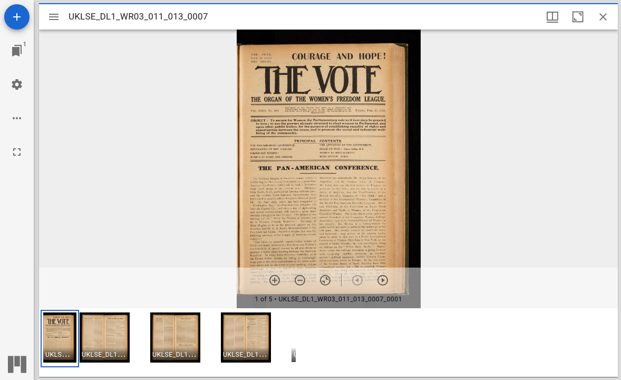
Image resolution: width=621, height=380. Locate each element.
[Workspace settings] (17, 84)
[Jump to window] (17, 50)
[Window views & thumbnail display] (552, 17)
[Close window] (603, 17)
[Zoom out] (300, 280)
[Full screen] (17, 152)
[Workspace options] (17, 118)
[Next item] (382, 280)
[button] (59, 338)
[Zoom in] (274, 280)
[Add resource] (17, 17)
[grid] (328, 342)
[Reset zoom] (325, 280)
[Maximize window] (577, 17)
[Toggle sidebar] (53, 17)
